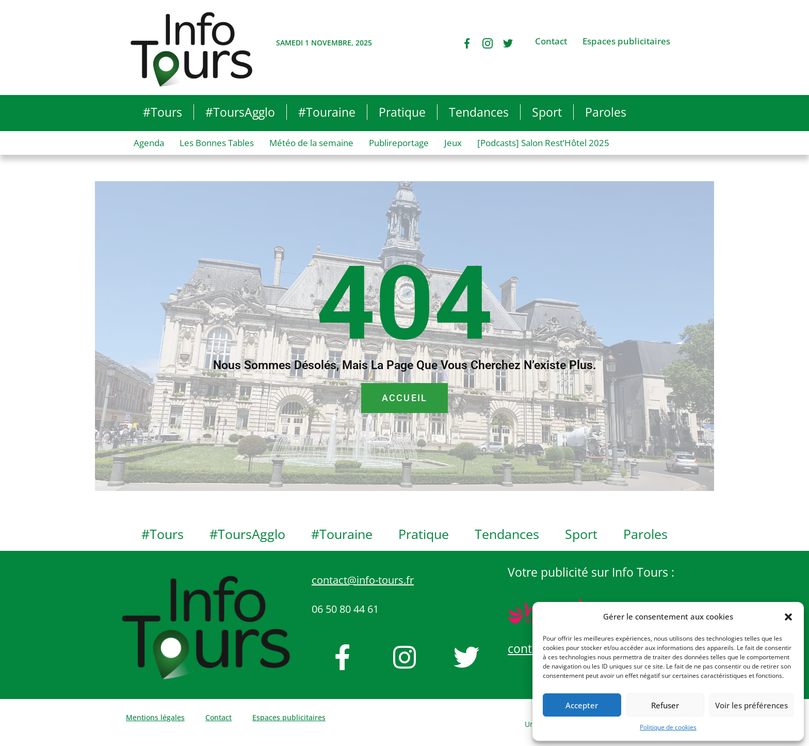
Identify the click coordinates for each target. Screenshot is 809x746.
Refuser (665, 705)
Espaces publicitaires (626, 41)
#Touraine (326, 112)
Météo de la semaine (311, 143)
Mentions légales (155, 717)
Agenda (149, 143)
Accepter (581, 705)
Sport (547, 112)
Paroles (605, 112)
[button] (788, 617)
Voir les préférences (751, 705)
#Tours (162, 112)
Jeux (453, 143)
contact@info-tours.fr (363, 580)
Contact (551, 41)
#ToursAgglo (240, 112)
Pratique (402, 112)
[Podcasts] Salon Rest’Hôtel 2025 (543, 143)
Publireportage (399, 143)
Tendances (479, 112)
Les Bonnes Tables (217, 143)
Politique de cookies (668, 727)
